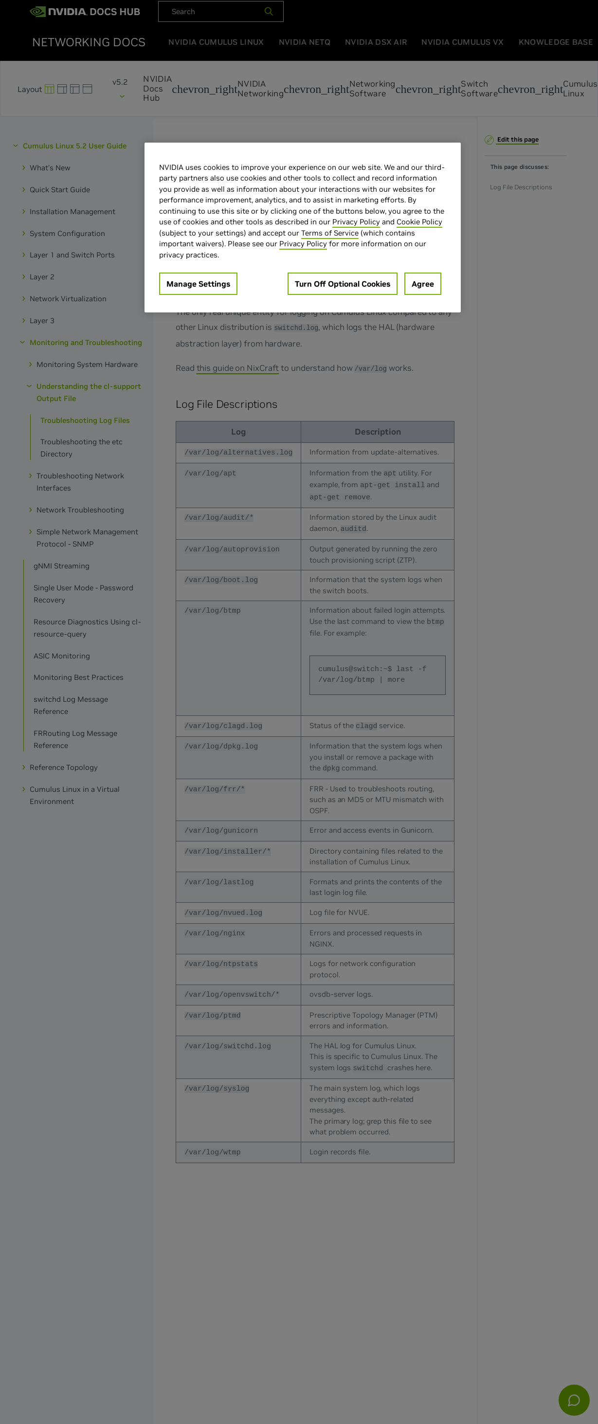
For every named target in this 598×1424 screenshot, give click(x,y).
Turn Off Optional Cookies (342, 284)
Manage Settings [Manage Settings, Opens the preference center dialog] (198, 284)
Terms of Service (330, 232)
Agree (423, 284)
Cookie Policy (419, 221)
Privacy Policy (356, 221)
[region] (303, 228)
